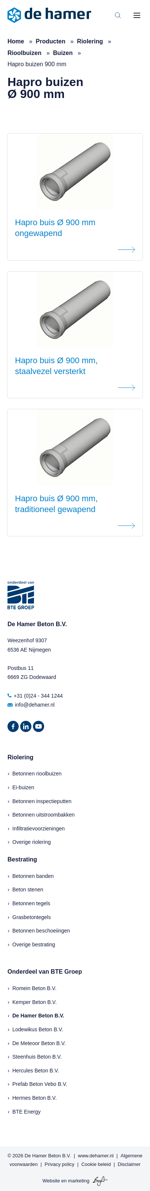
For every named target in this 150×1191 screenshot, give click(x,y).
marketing (78, 1181)
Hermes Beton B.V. (34, 1098)
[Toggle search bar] (118, 15)
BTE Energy (26, 1112)
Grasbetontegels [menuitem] (31, 917)
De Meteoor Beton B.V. (39, 1043)
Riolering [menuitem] (20, 757)
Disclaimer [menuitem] (129, 1164)
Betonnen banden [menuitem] (33, 876)
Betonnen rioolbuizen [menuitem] (37, 774)
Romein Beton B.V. (34, 988)
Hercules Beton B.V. (35, 1071)
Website (51, 1181)
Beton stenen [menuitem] (27, 890)
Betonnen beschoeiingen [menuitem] (41, 931)
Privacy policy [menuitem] (59, 1164)
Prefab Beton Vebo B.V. (39, 1084)
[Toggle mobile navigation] (137, 15)
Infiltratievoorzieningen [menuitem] (38, 829)
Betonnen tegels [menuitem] (31, 903)
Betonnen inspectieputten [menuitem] (41, 801)
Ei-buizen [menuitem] (23, 787)
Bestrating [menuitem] (22, 859)
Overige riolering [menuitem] (31, 842)
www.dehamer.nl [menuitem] (95, 1155)
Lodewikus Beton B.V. (37, 1029)
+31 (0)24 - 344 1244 (35, 696)
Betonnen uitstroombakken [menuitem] (43, 815)
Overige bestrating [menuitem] (33, 944)
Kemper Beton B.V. (34, 1002)
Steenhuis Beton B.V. (37, 1057)
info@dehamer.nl (31, 705)
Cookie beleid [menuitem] (96, 1164)
